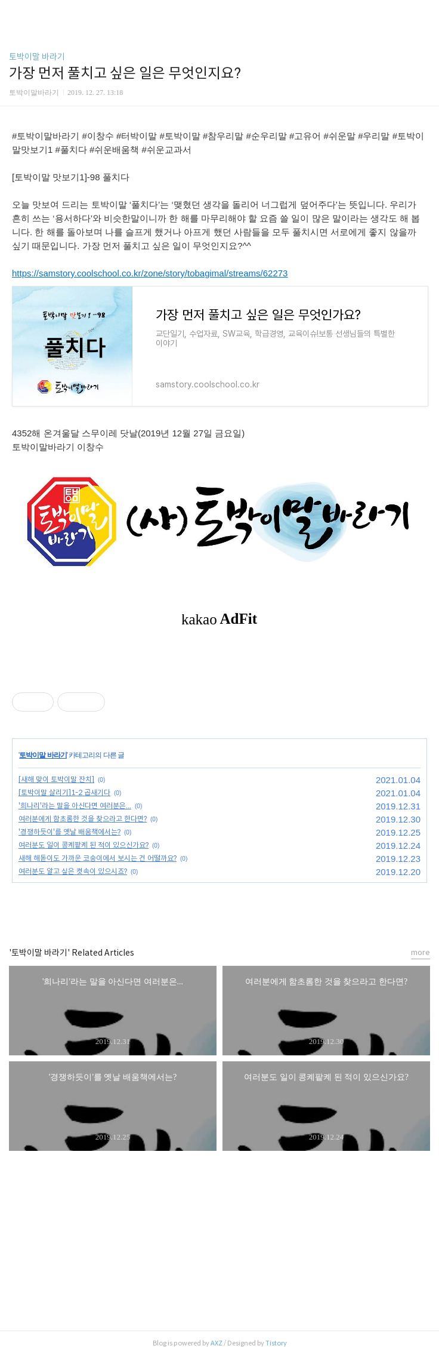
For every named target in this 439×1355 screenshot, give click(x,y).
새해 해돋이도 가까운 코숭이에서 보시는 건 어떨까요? (97, 858)
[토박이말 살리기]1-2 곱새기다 (64, 792)
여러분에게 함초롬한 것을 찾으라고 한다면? (82, 818)
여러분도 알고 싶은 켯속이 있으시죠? (72, 871)
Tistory (276, 1343)
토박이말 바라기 (37, 56)
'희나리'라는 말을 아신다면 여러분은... (74, 805)
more (420, 952)
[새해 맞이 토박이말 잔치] (56, 779)
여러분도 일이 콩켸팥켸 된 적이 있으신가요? (83, 844)
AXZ (216, 1343)
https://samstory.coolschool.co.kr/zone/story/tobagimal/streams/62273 (149, 273)
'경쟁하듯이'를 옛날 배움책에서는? (69, 831)
